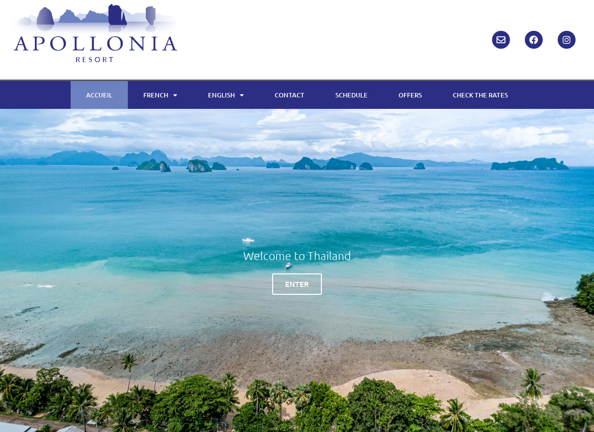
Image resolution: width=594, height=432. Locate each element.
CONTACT (289, 94)
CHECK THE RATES (480, 94)
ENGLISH (226, 95)
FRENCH (160, 95)
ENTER (297, 284)
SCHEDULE (351, 94)
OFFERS (410, 94)
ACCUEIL (99, 94)
